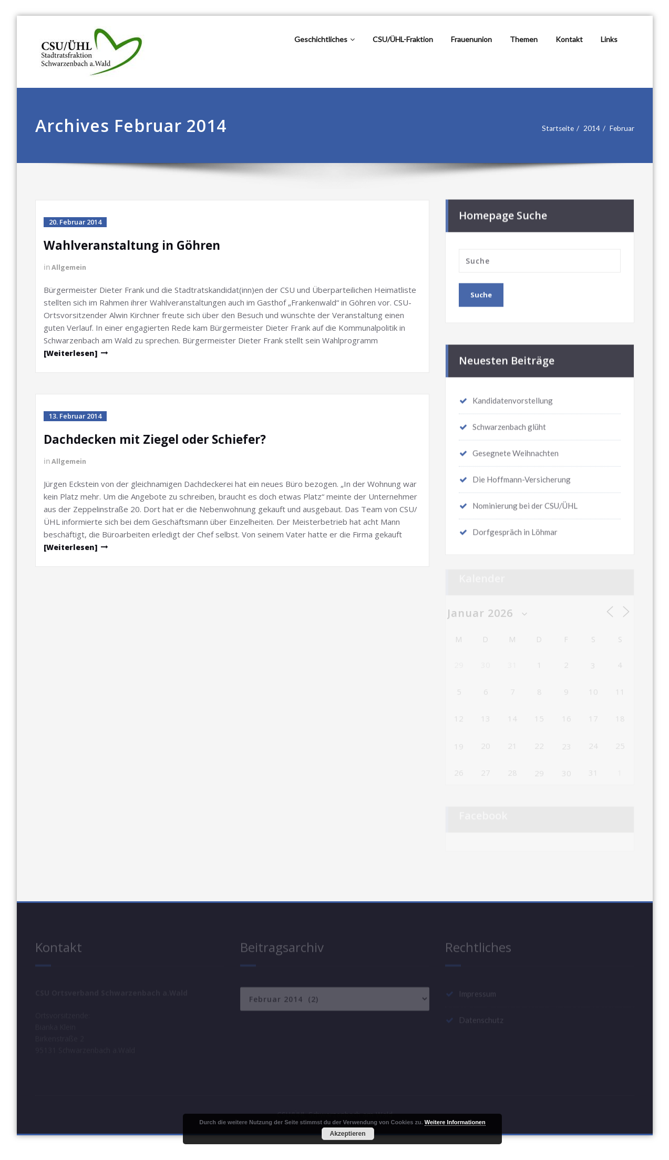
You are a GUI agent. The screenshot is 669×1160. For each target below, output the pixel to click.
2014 (591, 128)
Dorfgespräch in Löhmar (515, 528)
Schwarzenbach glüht (509, 423)
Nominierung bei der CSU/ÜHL (525, 502)
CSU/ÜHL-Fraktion (403, 39)
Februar (625, 128)
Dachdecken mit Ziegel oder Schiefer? (162, 438)
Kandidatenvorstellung (512, 397)
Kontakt (569, 39)
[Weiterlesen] (72, 353)
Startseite (554, 128)
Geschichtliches (324, 39)
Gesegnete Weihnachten (515, 449)
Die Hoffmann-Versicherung (521, 476)
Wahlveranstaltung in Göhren (138, 244)
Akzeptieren (347, 1133)
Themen (524, 39)
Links (609, 39)
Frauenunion (471, 39)
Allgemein (71, 267)
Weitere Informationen (455, 1122)
